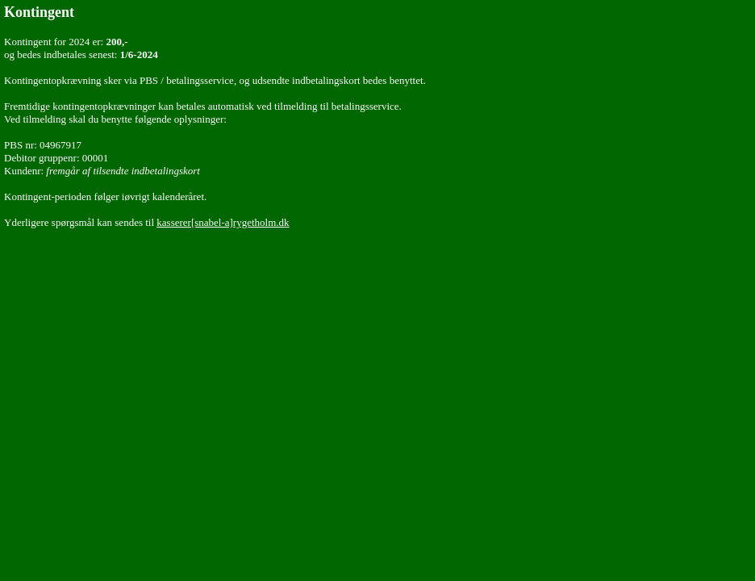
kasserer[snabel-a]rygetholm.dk (222, 222)
